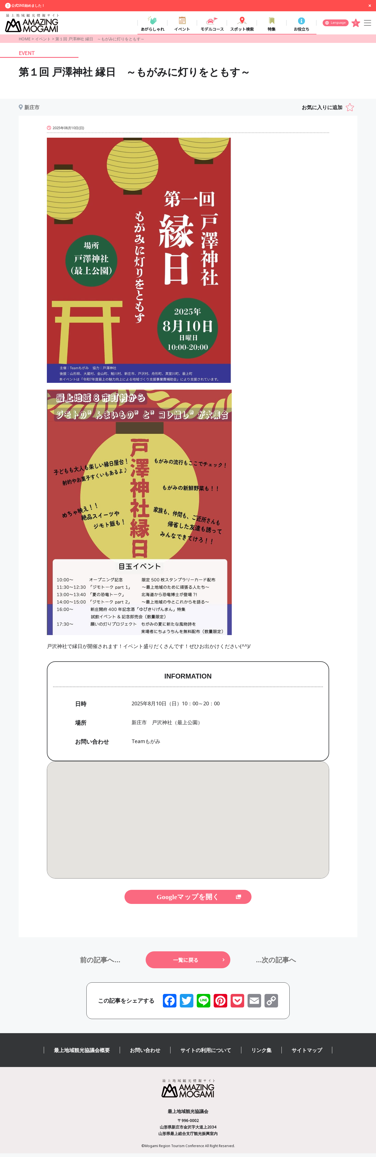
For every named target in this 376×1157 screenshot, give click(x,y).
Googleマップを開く (188, 900)
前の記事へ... (100, 963)
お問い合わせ (145, 1053)
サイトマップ (307, 1053)
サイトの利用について (205, 1053)
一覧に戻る (185, 963)
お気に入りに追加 (322, 110)
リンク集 (261, 1053)
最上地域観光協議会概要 (82, 1053)
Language (338, 24)
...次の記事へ (276, 963)
